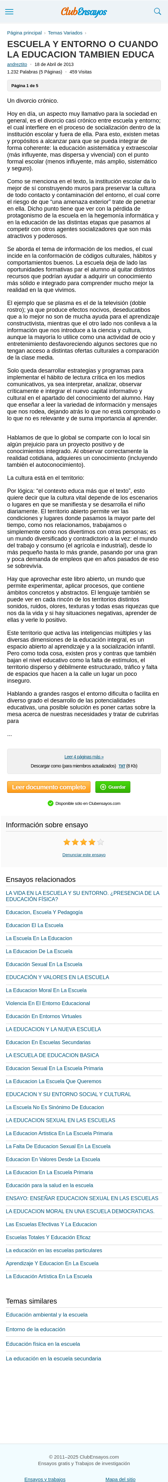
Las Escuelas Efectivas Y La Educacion (51, 1224)
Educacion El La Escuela (34, 925)
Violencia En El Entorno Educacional (48, 1003)
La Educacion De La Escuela (39, 951)
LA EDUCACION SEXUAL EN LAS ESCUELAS (60, 1120)
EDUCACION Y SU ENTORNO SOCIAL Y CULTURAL (68, 1094)
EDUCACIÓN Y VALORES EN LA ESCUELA (57, 977)
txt (122, 766)
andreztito (17, 64)
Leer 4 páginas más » (84, 756)
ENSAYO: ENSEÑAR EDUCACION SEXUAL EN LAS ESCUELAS (82, 1198)
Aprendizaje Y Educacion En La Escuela (52, 1263)
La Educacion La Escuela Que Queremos (53, 1081)
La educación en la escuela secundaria (53, 1359)
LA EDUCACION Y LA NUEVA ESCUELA (53, 1029)
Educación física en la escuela (43, 1344)
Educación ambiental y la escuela (47, 1315)
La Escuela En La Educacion (39, 938)
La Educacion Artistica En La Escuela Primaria (59, 1133)
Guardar (113, 787)
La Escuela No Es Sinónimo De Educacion (55, 1107)
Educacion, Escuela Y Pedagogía (44, 912)
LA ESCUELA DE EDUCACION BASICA (52, 1055)
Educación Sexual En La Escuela (44, 964)
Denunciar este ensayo (84, 854)
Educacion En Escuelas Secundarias (48, 1042)
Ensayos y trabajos (45, 1479)
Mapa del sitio (120, 1479)
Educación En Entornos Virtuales (44, 1016)
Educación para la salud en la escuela (49, 1185)
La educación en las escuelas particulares (54, 1250)
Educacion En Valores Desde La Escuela (53, 1159)
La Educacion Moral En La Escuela (46, 990)
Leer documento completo (49, 787)
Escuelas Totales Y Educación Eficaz (48, 1237)
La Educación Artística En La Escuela (49, 1276)
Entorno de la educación (35, 1329)
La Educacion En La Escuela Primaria (49, 1172)
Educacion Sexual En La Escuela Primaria (54, 1068)
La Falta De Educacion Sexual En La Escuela (58, 1146)
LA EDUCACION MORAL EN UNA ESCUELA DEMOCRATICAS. (80, 1211)
